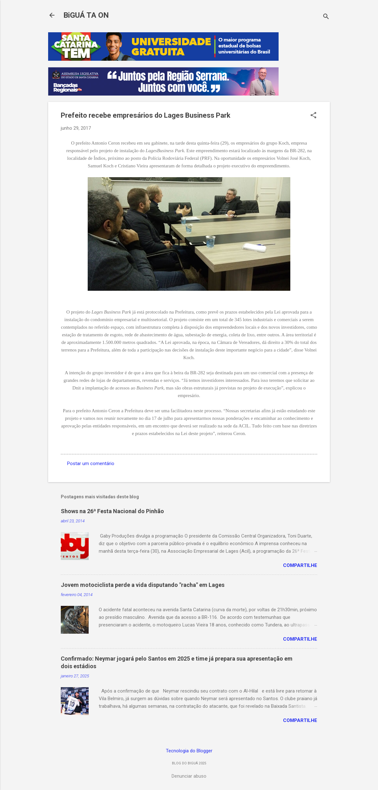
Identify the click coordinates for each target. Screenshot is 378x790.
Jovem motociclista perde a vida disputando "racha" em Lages (142, 585)
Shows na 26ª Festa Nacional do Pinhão (112, 511)
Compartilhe (300, 565)
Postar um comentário (90, 463)
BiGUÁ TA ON (86, 15)
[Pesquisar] (326, 17)
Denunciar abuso (189, 776)
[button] (313, 115)
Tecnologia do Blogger (189, 751)
